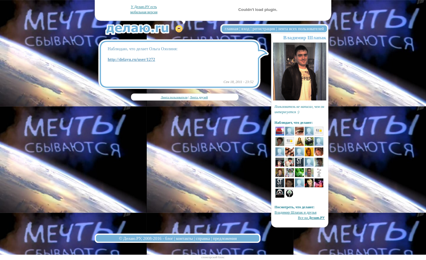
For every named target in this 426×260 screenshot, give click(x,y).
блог (169, 238)
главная (231, 28)
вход (245, 28)
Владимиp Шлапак (304, 37)
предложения (225, 238)
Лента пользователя (174, 97)
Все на (311, 218)
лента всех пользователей (301, 28)
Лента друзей (199, 97)
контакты (184, 238)
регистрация (263, 28)
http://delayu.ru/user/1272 (131, 59)
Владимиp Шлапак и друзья (296, 212)
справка (203, 238)
